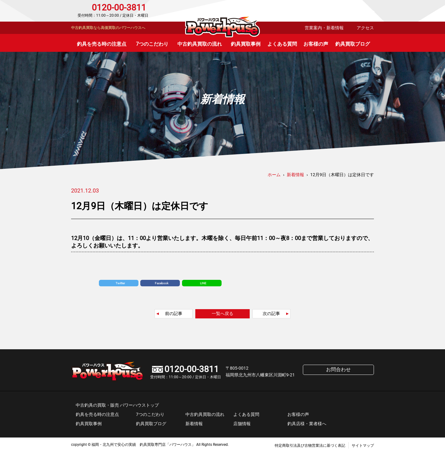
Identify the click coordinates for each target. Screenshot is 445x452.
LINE (203, 283)
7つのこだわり (152, 44)
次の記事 (271, 313)
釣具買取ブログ (352, 44)
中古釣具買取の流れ (199, 44)
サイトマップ (363, 445)
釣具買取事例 (246, 44)
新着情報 (194, 423)
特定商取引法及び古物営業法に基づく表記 (310, 445)
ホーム (274, 174)
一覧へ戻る (222, 313)
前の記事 (173, 313)
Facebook (161, 283)
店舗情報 (242, 423)
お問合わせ (347, 10)
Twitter (120, 283)
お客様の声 (315, 44)
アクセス (365, 27)
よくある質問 (282, 44)
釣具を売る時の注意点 (101, 44)
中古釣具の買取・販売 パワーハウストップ (117, 405)
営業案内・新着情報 (324, 27)
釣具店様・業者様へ (306, 423)
